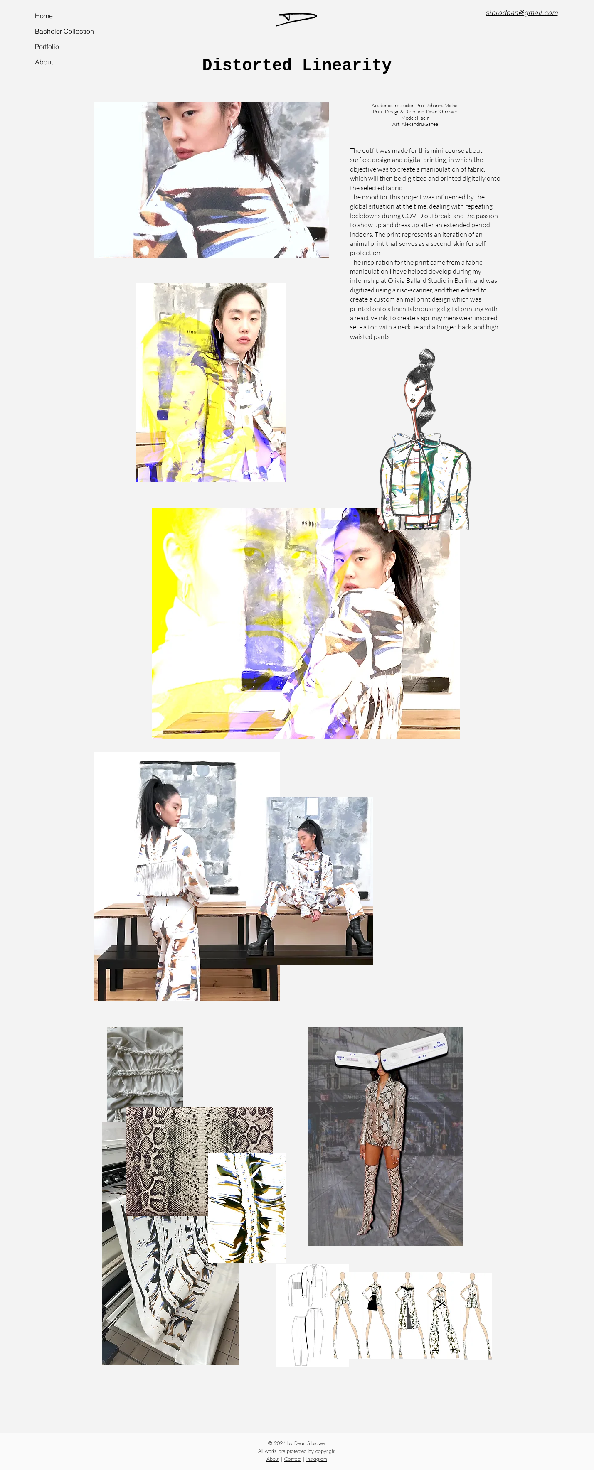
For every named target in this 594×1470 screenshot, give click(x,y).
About (44, 62)
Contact (292, 1459)
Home (44, 16)
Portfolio (47, 46)
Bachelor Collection (64, 31)
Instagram (316, 1459)
